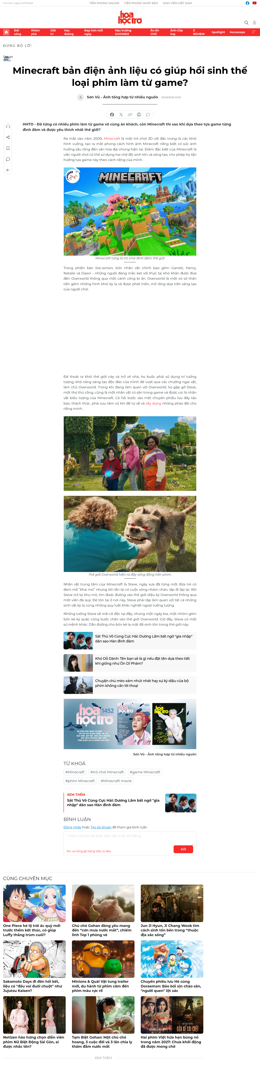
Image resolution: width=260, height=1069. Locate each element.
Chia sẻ (8, 137)
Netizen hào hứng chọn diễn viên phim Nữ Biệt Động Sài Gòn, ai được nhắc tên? (33, 1041)
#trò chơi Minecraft (107, 772)
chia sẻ (112, 114)
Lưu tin (8, 148)
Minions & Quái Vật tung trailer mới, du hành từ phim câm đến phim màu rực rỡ (100, 986)
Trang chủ (6, 32)
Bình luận (8, 159)
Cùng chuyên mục (27, 878)
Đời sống (17, 32)
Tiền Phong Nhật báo (141, 3)
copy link (130, 114)
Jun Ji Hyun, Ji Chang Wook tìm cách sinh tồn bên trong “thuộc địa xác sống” (170, 930)
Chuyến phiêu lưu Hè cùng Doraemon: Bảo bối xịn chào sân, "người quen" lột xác (171, 986)
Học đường (69, 32)
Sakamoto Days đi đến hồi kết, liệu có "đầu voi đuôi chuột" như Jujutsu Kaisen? (32, 986)
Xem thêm (254, 32)
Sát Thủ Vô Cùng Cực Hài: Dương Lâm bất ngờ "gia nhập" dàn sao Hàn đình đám (144, 638)
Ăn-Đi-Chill (155, 32)
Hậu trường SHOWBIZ (123, 32)
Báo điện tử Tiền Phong (130, 17)
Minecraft (112, 138)
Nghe (8, 126)
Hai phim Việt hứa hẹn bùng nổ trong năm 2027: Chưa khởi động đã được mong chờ (171, 1041)
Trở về (8, 170)
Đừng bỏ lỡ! (17, 46)
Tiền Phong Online (104, 3)
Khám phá (35, 32)
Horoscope (237, 32)
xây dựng (153, 403)
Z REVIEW (199, 32)
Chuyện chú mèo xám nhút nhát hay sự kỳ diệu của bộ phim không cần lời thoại (142, 683)
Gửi (183, 849)
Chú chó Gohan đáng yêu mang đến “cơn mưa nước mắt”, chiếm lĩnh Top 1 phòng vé (102, 930)
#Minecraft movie (116, 780)
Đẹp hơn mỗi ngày (93, 32)
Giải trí (53, 32)
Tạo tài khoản (101, 827)
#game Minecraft (145, 772)
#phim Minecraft (80, 780)
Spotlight (218, 32)
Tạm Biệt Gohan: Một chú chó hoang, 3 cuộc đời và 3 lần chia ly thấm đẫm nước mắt (102, 1041)
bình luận (148, 114)
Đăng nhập (72, 827)
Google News (6, 58)
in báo (139, 114)
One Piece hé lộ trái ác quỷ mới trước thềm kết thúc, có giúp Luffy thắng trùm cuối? (31, 930)
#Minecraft (74, 772)
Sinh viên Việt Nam (177, 3)
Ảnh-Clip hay (176, 32)
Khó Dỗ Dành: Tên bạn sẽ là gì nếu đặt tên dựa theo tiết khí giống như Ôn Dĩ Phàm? (143, 660)
